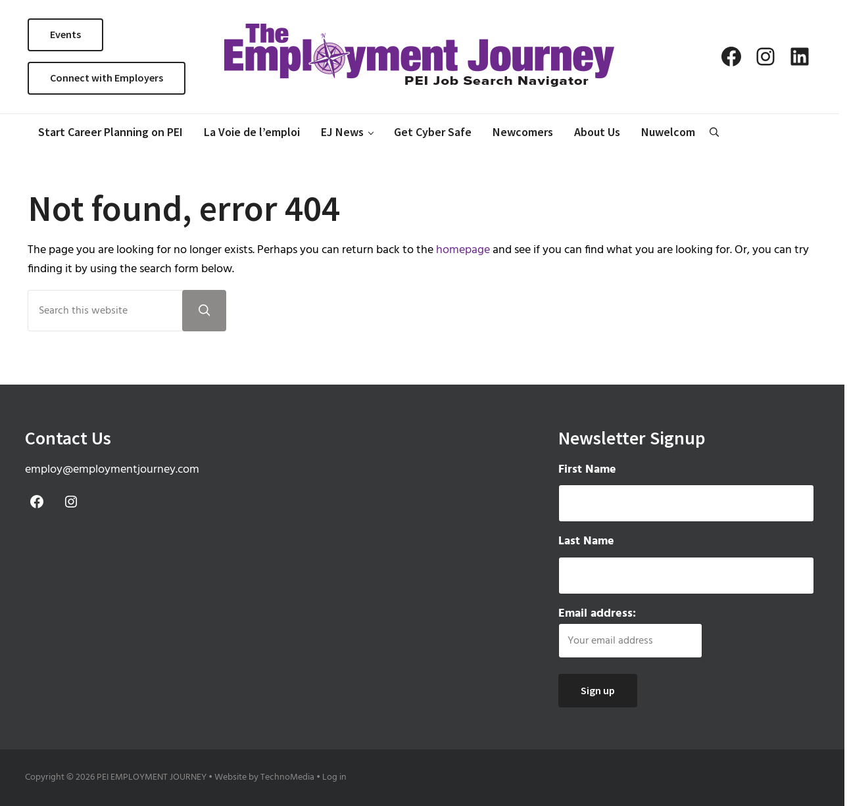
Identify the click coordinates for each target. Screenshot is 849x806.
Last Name (586, 542)
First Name (587, 470)
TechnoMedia (287, 777)
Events (65, 34)
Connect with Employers (106, 77)
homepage (463, 250)
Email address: (630, 632)
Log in (334, 777)
